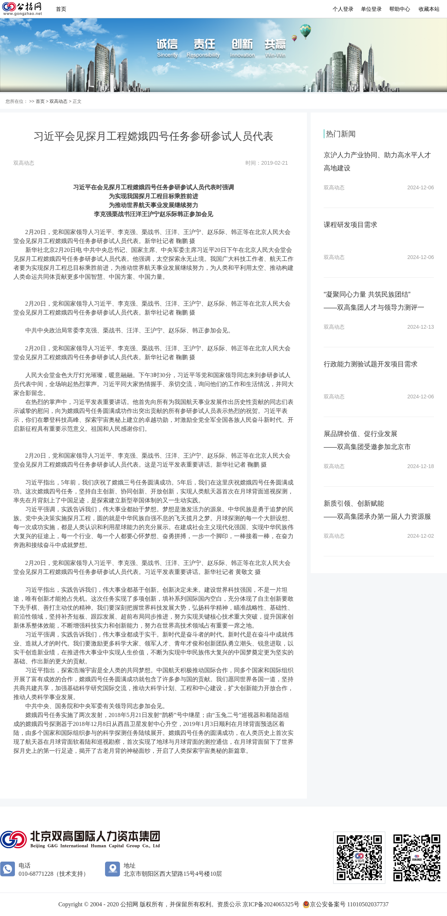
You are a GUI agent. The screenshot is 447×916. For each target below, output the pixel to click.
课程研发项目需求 (350, 224)
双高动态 (58, 101)
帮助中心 (399, 9)
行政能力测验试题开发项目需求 (371, 364)
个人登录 (343, 9)
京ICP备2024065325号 (270, 904)
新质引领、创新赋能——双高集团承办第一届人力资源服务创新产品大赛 (377, 516)
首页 (61, 9)
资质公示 (229, 904)
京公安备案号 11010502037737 (349, 904)
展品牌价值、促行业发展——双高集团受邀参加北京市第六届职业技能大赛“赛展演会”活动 (376, 447)
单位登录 (371, 9)
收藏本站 (429, 9)
